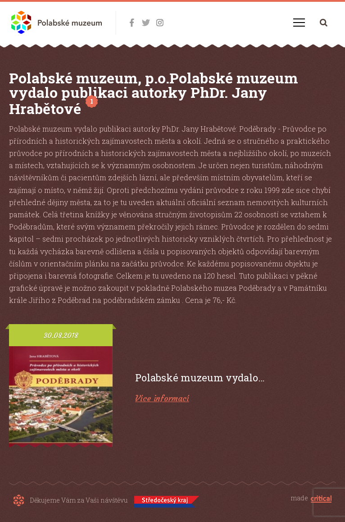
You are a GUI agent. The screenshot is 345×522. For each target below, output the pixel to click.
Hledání (323, 22)
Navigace (299, 22)
